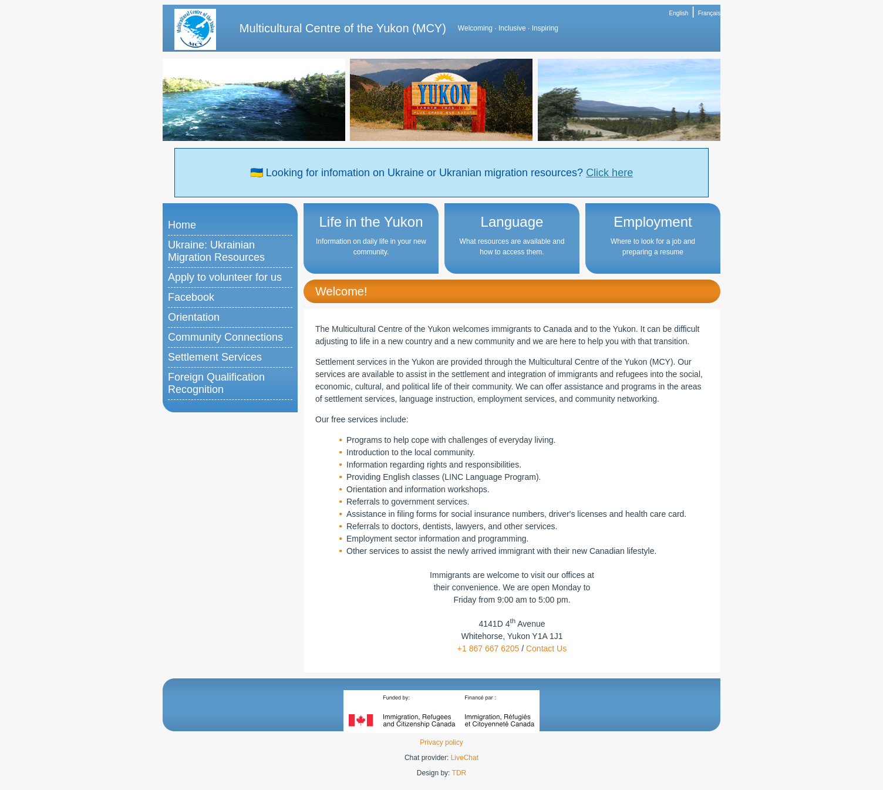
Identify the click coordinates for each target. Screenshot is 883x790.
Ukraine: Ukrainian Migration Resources (216, 251)
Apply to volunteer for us (225, 277)
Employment (653, 222)
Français (709, 13)
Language (512, 222)
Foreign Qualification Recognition (216, 383)
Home (182, 225)
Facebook (191, 297)
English (679, 13)
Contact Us (546, 648)
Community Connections (225, 337)
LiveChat (464, 758)
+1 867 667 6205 (488, 648)
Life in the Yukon (371, 222)
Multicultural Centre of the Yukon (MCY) (343, 28)
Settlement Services (215, 357)
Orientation (194, 317)
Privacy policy (441, 742)
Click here (609, 173)
